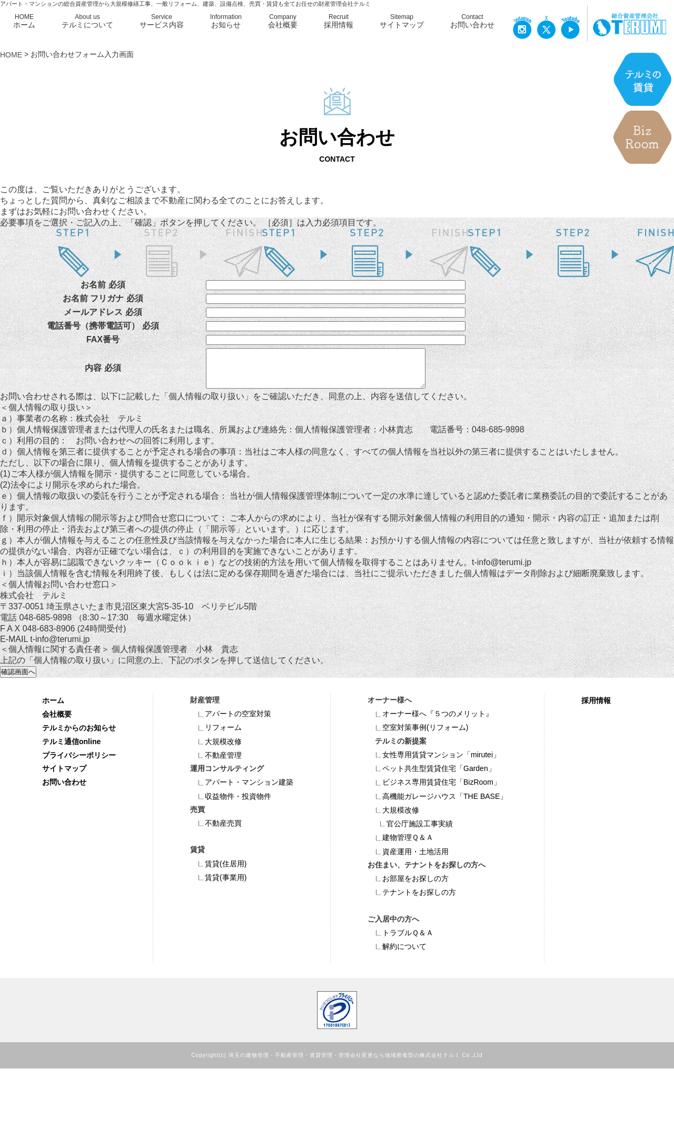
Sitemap (402, 21)
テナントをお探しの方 (412, 900)
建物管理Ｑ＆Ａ (400, 845)
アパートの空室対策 (230, 721)
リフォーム (216, 735)
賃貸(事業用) (218, 885)
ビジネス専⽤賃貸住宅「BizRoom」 (434, 790)
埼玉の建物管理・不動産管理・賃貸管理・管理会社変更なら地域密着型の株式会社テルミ (344, 1063)
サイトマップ (64, 776)
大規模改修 (216, 749)
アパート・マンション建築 (241, 790)
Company (283, 21)
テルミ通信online (71, 749)
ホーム (53, 708)
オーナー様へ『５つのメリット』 (430, 721)
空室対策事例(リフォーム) (418, 735)
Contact (472, 21)
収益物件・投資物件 (230, 804)
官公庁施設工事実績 (412, 831)
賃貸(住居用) (218, 871)
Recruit (338, 21)
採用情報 (596, 708)
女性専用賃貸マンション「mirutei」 (434, 762)
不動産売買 (216, 831)
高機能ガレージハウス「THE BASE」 (437, 804)
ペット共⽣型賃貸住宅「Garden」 (431, 776)
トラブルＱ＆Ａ (400, 940)
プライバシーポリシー (79, 762)
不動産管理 (216, 763)
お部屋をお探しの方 (408, 886)
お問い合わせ (64, 790)
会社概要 (57, 722)
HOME (24, 21)
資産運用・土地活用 (408, 859)
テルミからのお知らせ (79, 735)
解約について (397, 954)
